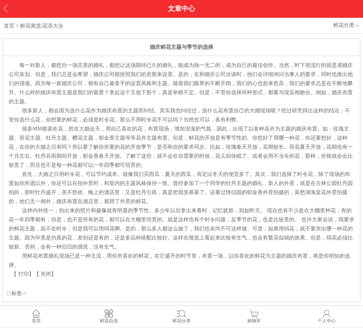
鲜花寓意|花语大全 (42, 26)
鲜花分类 (346, 25)
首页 (9, 26)
